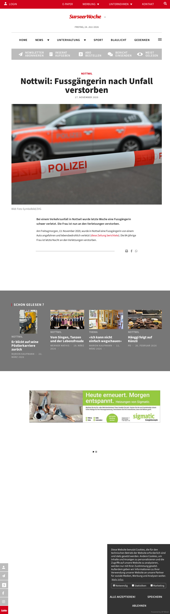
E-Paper (67, 4)
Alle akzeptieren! (123, 597)
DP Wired (165, 612)
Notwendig (120, 586)
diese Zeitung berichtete (105, 235)
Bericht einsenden (121, 54)
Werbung (89, 4)
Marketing (157, 586)
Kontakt (148, 4)
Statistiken (139, 586)
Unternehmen (119, 4)
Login (13, 4)
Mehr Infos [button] (117, 579)
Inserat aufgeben (60, 54)
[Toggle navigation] (160, 39)
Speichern (154, 597)
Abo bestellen (90, 54)
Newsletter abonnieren (30, 54)
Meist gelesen (151, 54)
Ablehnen (139, 606)
